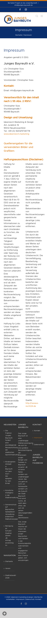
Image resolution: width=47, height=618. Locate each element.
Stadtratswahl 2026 (9, 577)
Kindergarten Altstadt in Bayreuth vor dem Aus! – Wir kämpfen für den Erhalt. (9, 472)
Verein (7, 568)
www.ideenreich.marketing (16, 134)
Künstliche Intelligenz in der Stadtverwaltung (9, 494)
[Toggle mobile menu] (42, 16)
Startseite (9, 561)
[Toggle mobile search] (37, 16)
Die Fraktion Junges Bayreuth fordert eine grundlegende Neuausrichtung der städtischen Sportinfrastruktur (9, 443)
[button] (4, 613)
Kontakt (37, 431)
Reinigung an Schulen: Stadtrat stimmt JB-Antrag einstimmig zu (9, 535)
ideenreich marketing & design (22, 597)
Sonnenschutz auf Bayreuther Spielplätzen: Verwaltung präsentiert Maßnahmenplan (9, 512)
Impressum (38, 438)
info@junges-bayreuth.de (23, 5)
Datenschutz (38, 444)
